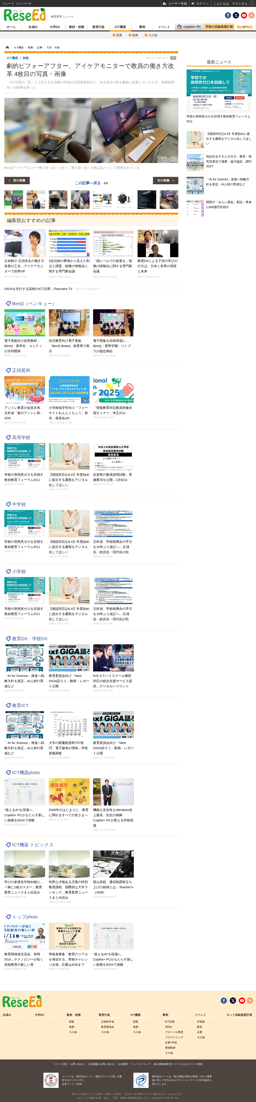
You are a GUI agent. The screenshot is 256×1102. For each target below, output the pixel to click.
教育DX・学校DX (30, 638)
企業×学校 (171, 1042)
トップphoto (25, 916)
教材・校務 (76, 27)
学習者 (201, 1021)
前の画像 (19, 180)
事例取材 (170, 1047)
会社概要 (123, 1064)
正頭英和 (21, 370)
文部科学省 (107, 1021)
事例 (142, 27)
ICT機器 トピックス (33, 844)
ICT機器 (120, 27)
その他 (152, 35)
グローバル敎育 (174, 1032)
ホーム (11, 27)
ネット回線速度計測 (239, 1014)
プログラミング (174, 1037)
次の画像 (163, 180)
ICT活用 (169, 1021)
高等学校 (21, 437)
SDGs (168, 1026)
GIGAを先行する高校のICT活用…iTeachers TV (51, 289)
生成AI (33, 27)
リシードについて (140, 1064)
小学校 (19, 571)
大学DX (55, 27)
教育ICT (20, 705)
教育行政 (98, 27)
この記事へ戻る (91, 183)
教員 (199, 1026)
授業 (119, 35)
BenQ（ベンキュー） (34, 303)
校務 (135, 35)
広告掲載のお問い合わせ (101, 1064)
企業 (199, 1032)
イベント (164, 27)
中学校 (19, 504)
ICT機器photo (26, 772)
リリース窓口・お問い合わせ (69, 1064)
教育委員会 (107, 1026)
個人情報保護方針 (163, 1064)
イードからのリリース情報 (188, 1064)
